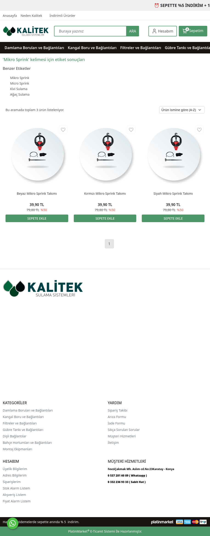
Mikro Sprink (19, 78)
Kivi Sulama (18, 89)
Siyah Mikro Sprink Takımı (173, 193)
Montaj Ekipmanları (17, 449)
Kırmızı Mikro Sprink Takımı (105, 193)
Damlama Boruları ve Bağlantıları (28, 410)
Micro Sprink (19, 83)
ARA (132, 31)
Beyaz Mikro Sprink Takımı (37, 193)
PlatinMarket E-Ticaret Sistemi (91, 531)
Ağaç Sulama (20, 94)
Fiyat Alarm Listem (17, 501)
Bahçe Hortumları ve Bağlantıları (27, 442)
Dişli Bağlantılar (14, 436)
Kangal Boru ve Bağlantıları (23, 417)
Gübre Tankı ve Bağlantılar (23, 429)
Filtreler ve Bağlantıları (20, 423)
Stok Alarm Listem (16, 488)
